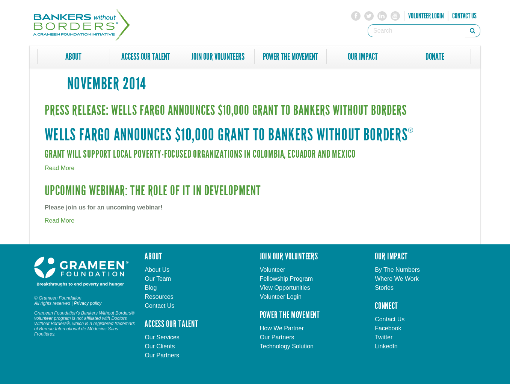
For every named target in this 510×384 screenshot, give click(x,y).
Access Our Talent (145, 56)
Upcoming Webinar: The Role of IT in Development (153, 191)
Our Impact (363, 56)
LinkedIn (386, 346)
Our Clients (160, 346)
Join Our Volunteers (218, 56)
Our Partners (162, 355)
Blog (151, 288)
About (73, 56)
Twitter (383, 337)
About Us (157, 270)
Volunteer (272, 270)
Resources (159, 297)
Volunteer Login (426, 15)
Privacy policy (87, 303)
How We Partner (282, 328)
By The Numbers (397, 270)
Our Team (158, 279)
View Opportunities (285, 288)
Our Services (162, 337)
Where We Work (397, 279)
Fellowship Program (286, 279)
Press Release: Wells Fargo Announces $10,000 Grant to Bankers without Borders (226, 110)
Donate (435, 56)
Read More (59, 168)
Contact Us (464, 15)
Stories (384, 288)
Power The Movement (290, 56)
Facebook (388, 328)
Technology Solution (287, 346)
